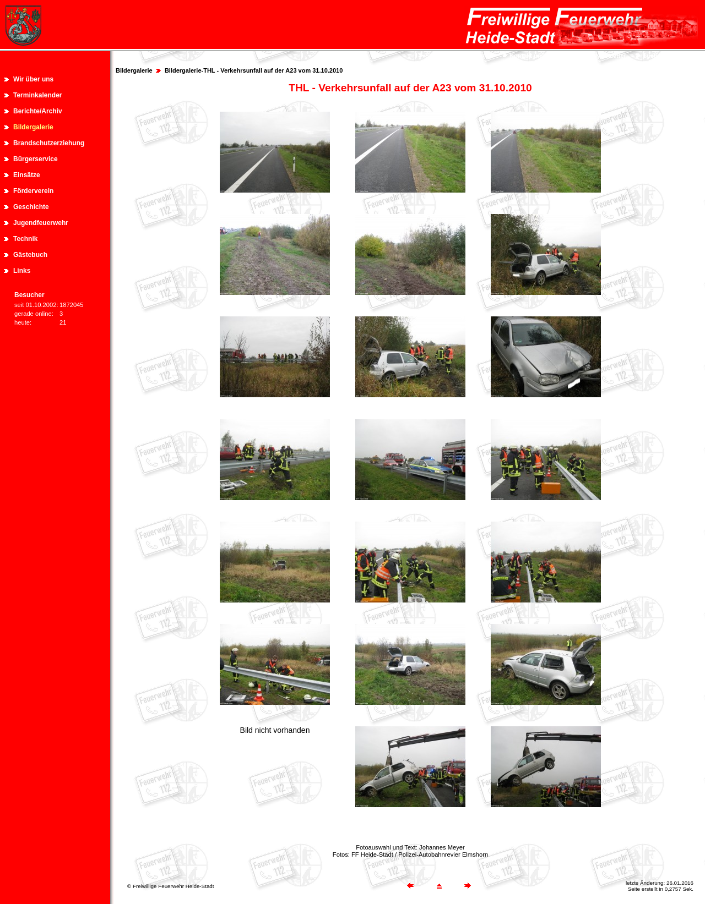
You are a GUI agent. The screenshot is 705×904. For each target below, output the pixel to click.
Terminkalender (37, 95)
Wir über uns (33, 79)
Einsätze (26, 175)
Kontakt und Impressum (543, 55)
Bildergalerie (33, 127)
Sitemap (480, 55)
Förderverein (33, 191)
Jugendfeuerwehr (40, 223)
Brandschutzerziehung (48, 143)
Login (685, 55)
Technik (25, 239)
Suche (651, 55)
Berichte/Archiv (37, 111)
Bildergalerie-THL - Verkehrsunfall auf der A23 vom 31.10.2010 (254, 70)
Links (21, 271)
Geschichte (31, 207)
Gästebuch (30, 255)
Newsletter (610, 55)
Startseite (438, 55)
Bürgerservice (35, 159)
